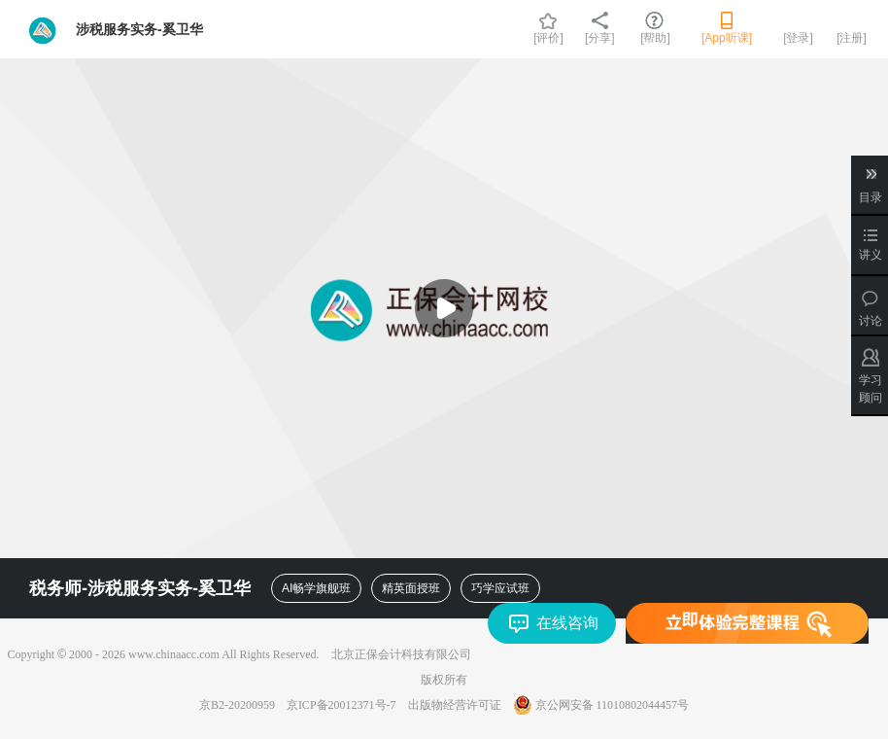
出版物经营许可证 (454, 705)
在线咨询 (567, 623)
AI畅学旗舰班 (316, 588)
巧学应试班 (500, 588)
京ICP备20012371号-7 (341, 705)
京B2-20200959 (237, 705)
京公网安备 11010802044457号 (601, 705)
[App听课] (726, 38)
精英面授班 (411, 588)
